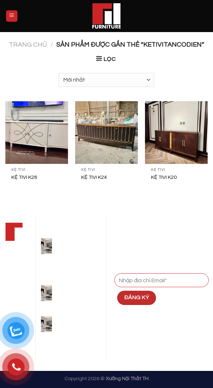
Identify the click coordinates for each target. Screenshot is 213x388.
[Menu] (12, 16)
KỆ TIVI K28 (24, 177)
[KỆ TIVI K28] (36, 132)
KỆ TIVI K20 (164, 177)
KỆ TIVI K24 (94, 177)
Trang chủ (28, 44)
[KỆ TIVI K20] (176, 132)
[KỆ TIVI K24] (106, 132)
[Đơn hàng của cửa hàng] (106, 80)
